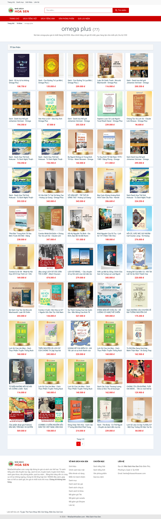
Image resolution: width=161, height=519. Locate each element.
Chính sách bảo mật (77, 470)
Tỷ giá (22, 512)
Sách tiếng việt (30, 19)
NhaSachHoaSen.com (76, 517)
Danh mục (20, 2)
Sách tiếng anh (48, 19)
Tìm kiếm (120, 10)
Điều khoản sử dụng (77, 473)
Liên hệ (36, 2)
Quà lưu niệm (84, 19)
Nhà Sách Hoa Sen (93, 517)
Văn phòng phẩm (66, 19)
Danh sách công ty (76, 488)
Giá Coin (59, 512)
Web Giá (52, 512)
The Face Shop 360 (32, 512)
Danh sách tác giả (76, 484)
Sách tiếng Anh (99, 470)
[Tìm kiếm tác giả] (78, 10)
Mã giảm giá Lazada (77, 498)
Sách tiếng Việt (99, 466)
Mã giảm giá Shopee (77, 502)
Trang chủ (11, 2)
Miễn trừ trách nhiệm (77, 477)
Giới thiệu (28, 2)
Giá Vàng (44, 512)
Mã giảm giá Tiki (75, 495)
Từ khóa (19, 23)
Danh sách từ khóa (76, 491)
